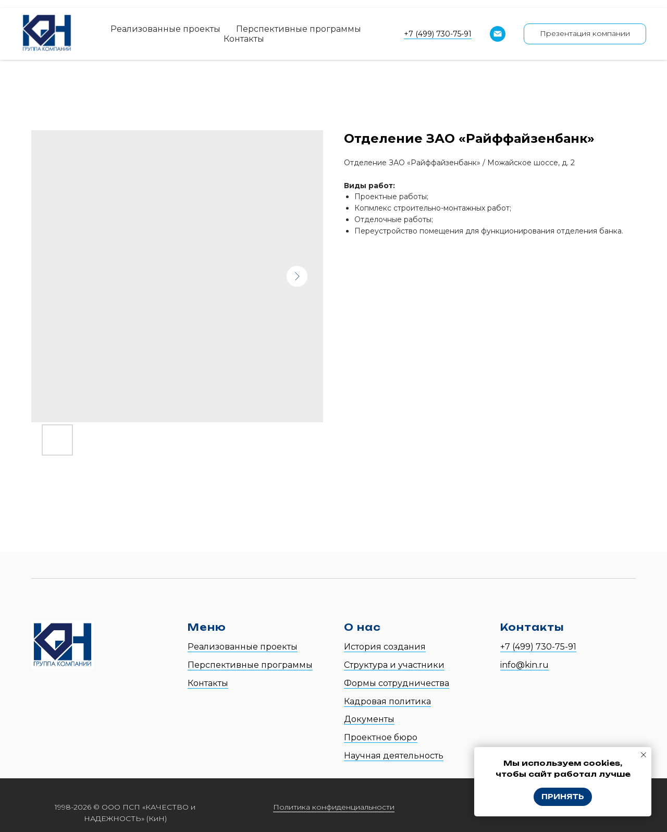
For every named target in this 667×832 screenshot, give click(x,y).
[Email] (497, 34)
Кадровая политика (387, 701)
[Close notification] (643, 755)
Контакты (244, 39)
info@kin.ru (524, 665)
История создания (385, 647)
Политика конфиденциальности (333, 807)
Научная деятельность (393, 756)
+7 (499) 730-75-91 (438, 34)
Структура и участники (394, 665)
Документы (369, 719)
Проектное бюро (380, 737)
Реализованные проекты (165, 29)
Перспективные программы (298, 29)
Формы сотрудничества (396, 683)
